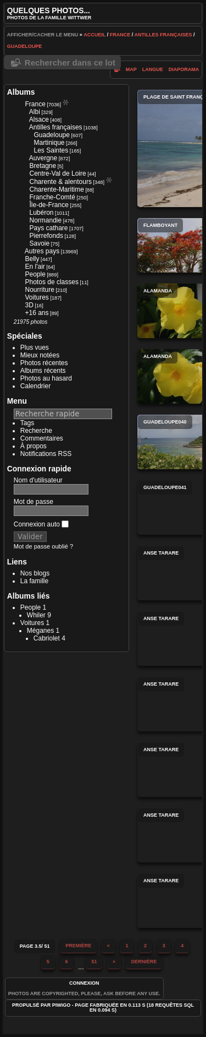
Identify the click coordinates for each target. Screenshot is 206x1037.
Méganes (40, 630)
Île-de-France (49, 205)
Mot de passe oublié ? (43, 546)
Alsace (39, 119)
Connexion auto (41, 524)
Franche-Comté (52, 197)
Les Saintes (51, 150)
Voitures (37, 297)
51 (94, 961)
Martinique (49, 142)
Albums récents (43, 370)
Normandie (46, 220)
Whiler (36, 615)
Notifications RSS (45, 454)
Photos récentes (44, 363)
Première (78, 945)
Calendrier (35, 386)
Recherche (36, 431)
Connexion (84, 983)
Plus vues (34, 347)
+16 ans (37, 313)
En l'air (35, 266)
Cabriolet (47, 638)
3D (29, 305)
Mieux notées (39, 355)
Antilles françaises (163, 34)
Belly (32, 259)
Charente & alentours (61, 182)
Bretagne (43, 166)
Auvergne (43, 158)
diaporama (184, 69)
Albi (34, 112)
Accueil (94, 34)
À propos (33, 446)
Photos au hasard (46, 378)
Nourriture (39, 290)
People (35, 274)
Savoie (40, 243)
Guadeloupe (24, 46)
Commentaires (41, 438)
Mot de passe (33, 502)
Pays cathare (49, 228)
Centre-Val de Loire (58, 173)
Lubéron (42, 212)
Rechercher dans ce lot (70, 62)
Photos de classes (52, 282)
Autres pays (42, 251)
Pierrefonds (46, 236)
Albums (21, 92)
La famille (34, 581)
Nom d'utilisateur (38, 480)
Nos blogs (34, 573)
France (120, 34)
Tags (27, 423)
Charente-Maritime (57, 189)
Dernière (144, 961)
